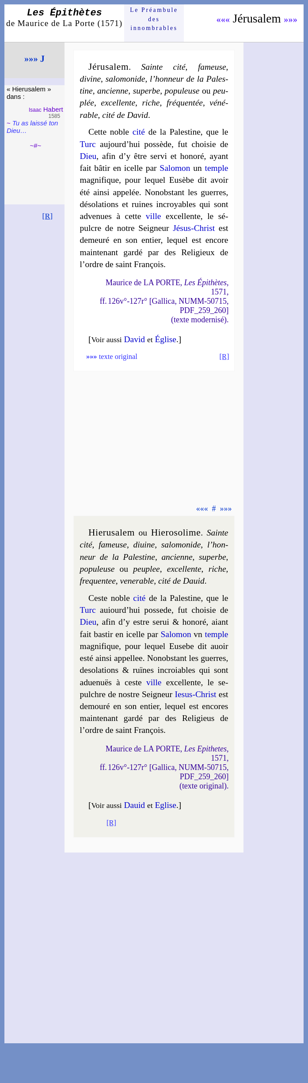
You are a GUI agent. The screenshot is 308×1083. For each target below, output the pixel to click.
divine (90, 78)
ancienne (112, 90)
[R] (47, 215)
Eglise (165, 805)
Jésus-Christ (194, 228)
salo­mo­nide (125, 78)
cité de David (125, 115)
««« (223, 19)
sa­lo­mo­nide (181, 544)
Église (165, 339)
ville (153, 216)
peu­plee (146, 569)
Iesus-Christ (195, 694)
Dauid (134, 805)
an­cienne (176, 557)
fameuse (212, 67)
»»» (290, 19)
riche (151, 102)
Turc (88, 144)
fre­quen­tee (98, 580)
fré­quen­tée (185, 102)
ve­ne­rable (137, 580)
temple (216, 168)
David (134, 339)
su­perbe (146, 90)
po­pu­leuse (182, 90)
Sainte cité (163, 67)
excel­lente (118, 102)
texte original (111, 356)
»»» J (34, 59)
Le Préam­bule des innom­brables (154, 19)
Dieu (88, 156)
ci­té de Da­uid (181, 580)
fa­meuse (113, 544)
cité (139, 131)
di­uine (144, 544)
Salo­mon (175, 168)
